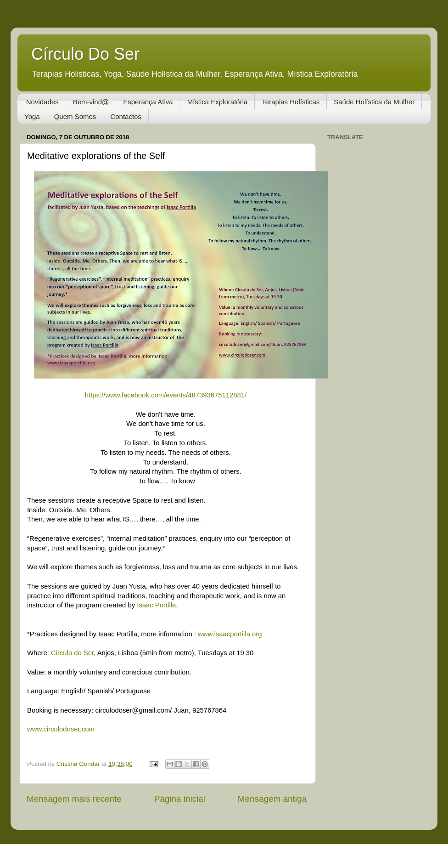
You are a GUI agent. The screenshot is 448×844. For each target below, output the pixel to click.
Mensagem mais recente (74, 799)
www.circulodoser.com (61, 729)
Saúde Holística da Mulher (374, 102)
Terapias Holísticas (290, 102)
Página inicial (179, 799)
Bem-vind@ (91, 102)
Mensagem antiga (272, 799)
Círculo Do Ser (85, 54)
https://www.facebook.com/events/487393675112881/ (167, 395)
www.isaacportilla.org (230, 634)
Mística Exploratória (217, 102)
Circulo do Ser (72, 653)
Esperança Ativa (148, 102)
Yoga (32, 116)
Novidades (42, 102)
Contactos (125, 116)
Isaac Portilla (156, 605)
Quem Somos (75, 116)
